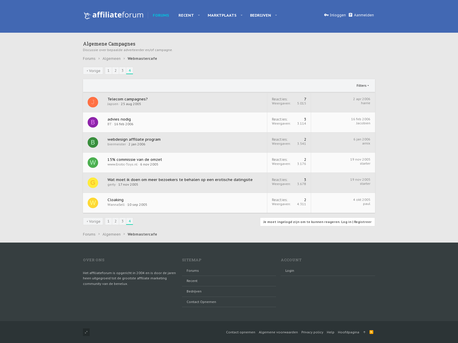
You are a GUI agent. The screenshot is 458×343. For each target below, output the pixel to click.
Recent (192, 281)
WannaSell (116, 205)
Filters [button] (362, 85)
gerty (111, 184)
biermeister (116, 144)
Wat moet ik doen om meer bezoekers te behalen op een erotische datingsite (180, 179)
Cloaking (115, 199)
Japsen (112, 104)
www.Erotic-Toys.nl (122, 164)
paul (366, 204)
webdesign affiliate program (134, 139)
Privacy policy (312, 332)
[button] (199, 15)
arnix (366, 143)
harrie (365, 103)
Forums (193, 271)
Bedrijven (194, 291)
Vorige (94, 71)
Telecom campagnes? (127, 99)
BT (109, 124)
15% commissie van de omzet (134, 159)
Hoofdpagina (348, 332)
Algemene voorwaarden (278, 332)
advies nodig (119, 119)
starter (365, 163)
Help (330, 332)
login (289, 271)
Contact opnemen (201, 302)
